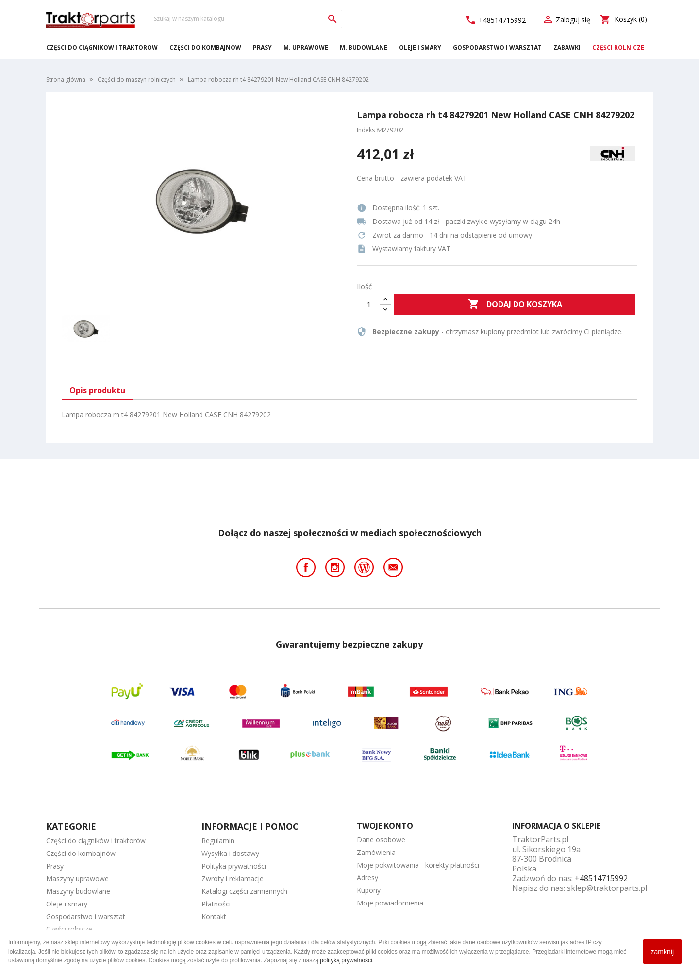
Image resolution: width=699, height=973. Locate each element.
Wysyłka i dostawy (230, 853)
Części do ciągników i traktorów (102, 47)
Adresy (367, 877)
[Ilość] (368, 304)
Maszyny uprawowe (77, 878)
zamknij (662, 952)
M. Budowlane (363, 47)
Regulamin (217, 840)
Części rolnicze (618, 47)
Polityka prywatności (233, 866)
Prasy (262, 47)
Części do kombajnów (205, 47)
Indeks (366, 130)
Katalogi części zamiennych (244, 891)
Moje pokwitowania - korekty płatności (418, 865)
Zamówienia (376, 852)
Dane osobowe (381, 839)
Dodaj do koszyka (515, 304)
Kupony (369, 890)
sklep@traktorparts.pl (607, 888)
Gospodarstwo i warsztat (497, 47)
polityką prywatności (346, 960)
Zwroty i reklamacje (232, 878)
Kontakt (213, 916)
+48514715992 (495, 20)
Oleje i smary (420, 47)
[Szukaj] (246, 19)
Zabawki (567, 47)
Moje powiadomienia (390, 902)
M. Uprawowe (305, 47)
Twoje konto (385, 825)
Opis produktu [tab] (97, 390)
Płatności (216, 903)
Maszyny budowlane (78, 891)
